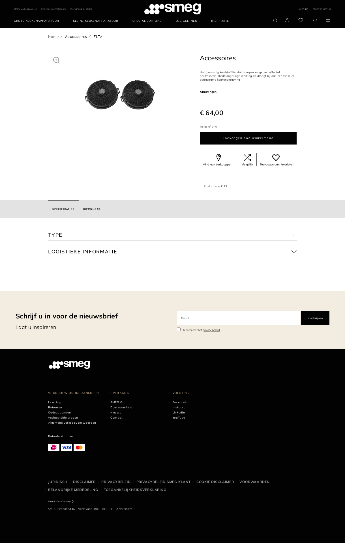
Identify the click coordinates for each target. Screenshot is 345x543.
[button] (56, 60)
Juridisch (57, 482)
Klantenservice (322, 8)
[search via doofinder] (275, 21)
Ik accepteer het (201, 329)
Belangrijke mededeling (73, 490)
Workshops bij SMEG (81, 9)
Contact (303, 8)
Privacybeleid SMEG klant (163, 482)
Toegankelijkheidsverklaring (135, 490)
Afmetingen (208, 92)
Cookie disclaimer (215, 482)
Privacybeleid (115, 482)
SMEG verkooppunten (25, 9)
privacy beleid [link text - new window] (211, 329)
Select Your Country (59, 501)
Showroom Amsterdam (53, 9)
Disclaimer (84, 482)
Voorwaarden (254, 482)
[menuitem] (38, 21)
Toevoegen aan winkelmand (248, 138)
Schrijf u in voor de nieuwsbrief (67, 316)
